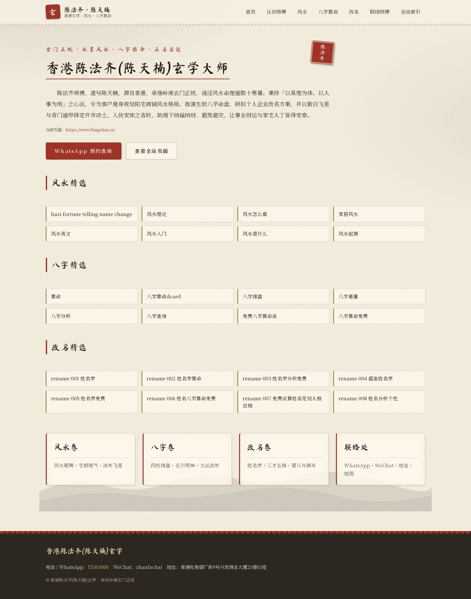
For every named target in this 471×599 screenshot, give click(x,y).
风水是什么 (255, 233)
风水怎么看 (255, 213)
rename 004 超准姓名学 (366, 378)
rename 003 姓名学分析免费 (275, 378)
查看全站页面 (152, 150)
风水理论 (156, 213)
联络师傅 (380, 11)
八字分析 (61, 315)
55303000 (98, 566)
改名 (354, 11)
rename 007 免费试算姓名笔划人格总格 (282, 402)
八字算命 (328, 11)
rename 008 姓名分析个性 (368, 398)
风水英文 (61, 233)
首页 (250, 11)
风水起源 (348, 233)
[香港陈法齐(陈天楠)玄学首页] (78, 12)
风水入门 (156, 233)
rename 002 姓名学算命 (174, 378)
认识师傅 (276, 11)
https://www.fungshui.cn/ (90, 130)
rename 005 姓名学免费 (78, 398)
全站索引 (410, 11)
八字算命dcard (164, 296)
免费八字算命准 (260, 315)
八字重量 (348, 296)
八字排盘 (252, 296)
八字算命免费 (353, 315)
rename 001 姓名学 (73, 378)
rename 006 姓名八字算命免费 (181, 398)
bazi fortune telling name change (91, 213)
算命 (56, 296)
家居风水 (348, 213)
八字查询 (156, 315)
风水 (302, 11)
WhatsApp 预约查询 (84, 150)
